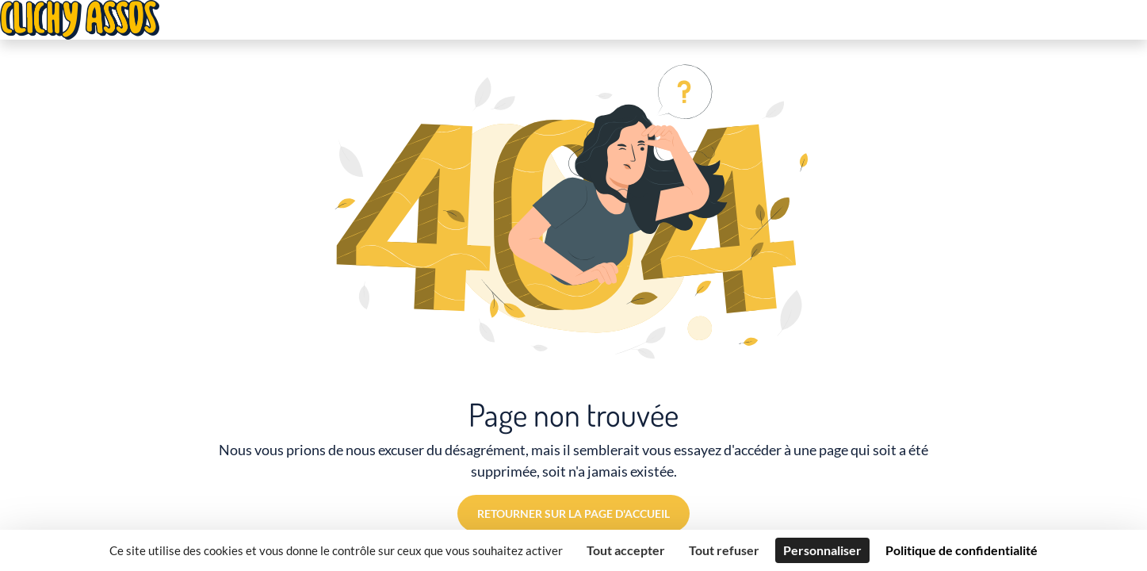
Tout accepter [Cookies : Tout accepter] (626, 550)
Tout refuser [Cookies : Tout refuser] (724, 550)
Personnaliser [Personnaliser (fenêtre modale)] (822, 550)
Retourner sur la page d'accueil (573, 513)
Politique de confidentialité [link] (961, 550)
